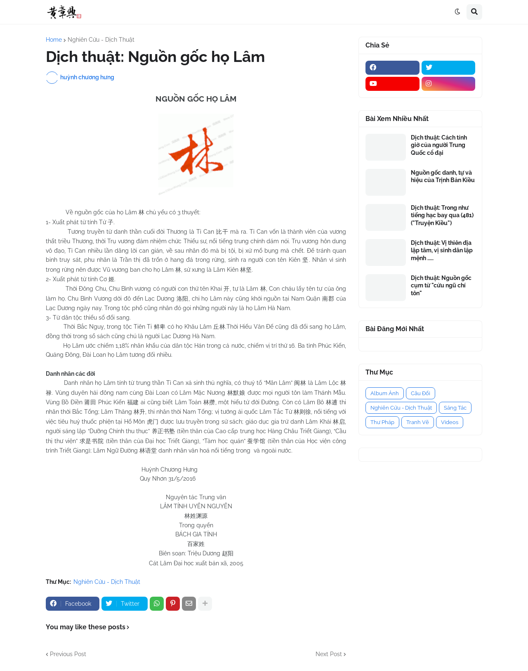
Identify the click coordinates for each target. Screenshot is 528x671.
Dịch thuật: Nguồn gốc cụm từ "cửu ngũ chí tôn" (441, 285)
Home (54, 40)
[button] (457, 12)
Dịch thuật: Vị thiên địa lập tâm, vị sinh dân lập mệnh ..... (442, 250)
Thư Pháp (382, 422)
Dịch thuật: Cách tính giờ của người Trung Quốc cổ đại (439, 145)
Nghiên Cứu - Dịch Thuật (101, 40)
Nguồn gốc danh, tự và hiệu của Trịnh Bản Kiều (443, 176)
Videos (449, 422)
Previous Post (68, 654)
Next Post (329, 654)
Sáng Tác (455, 408)
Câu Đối (420, 393)
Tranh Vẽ (417, 422)
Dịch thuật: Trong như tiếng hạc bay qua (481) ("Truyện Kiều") (442, 215)
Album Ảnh (384, 393)
